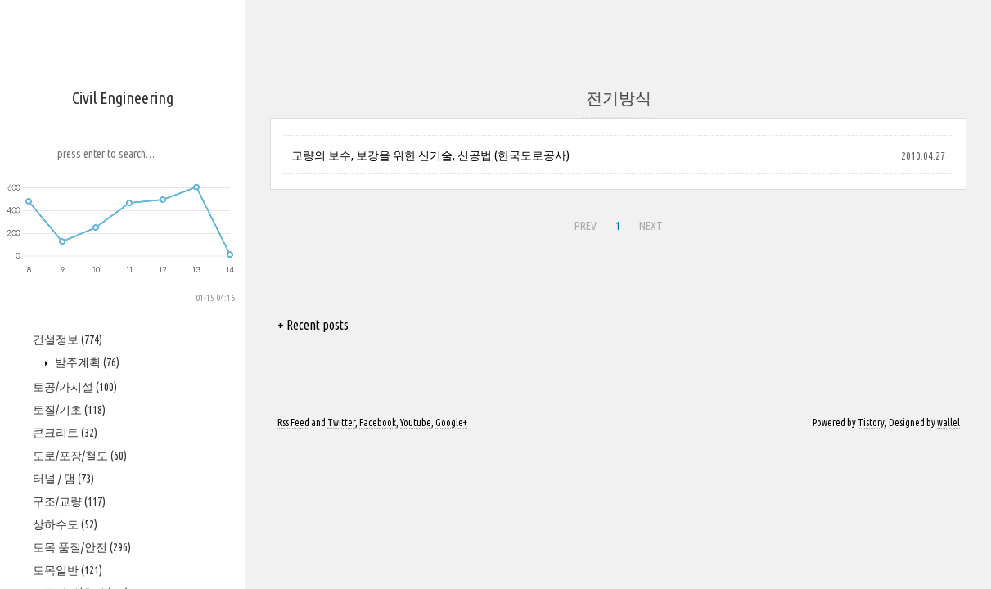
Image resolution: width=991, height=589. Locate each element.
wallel (948, 422)
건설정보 (67, 339)
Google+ (451, 422)
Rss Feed (293, 422)
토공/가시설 (75, 386)
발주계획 (85, 362)
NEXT (651, 225)
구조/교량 (69, 501)
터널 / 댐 (63, 478)
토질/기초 (69, 409)
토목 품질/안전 (82, 547)
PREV (585, 225)
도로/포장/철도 (80, 455)
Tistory (871, 422)
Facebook (377, 422)
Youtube (415, 422)
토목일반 (67, 570)
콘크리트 (65, 432)
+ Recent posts (313, 324)
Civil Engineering (122, 97)
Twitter (341, 422)
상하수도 (65, 524)
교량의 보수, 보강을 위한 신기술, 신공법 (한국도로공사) (430, 155)
